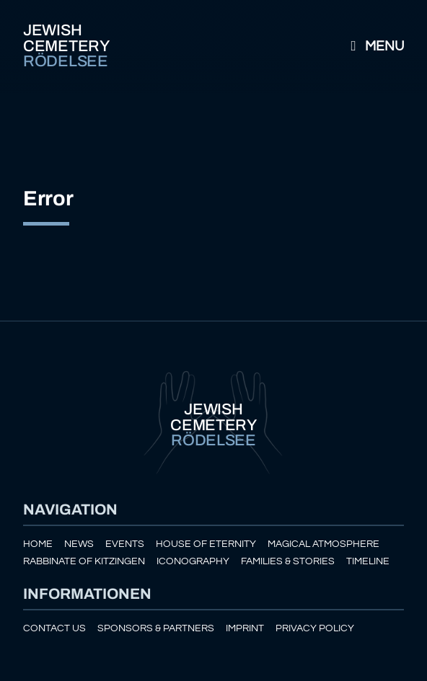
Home (38, 543)
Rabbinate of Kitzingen (84, 561)
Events (124, 543)
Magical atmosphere (323, 543)
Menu (374, 46)
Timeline (367, 561)
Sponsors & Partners (155, 628)
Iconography (193, 561)
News (79, 543)
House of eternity (206, 543)
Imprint (245, 628)
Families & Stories (288, 561)
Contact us (54, 628)
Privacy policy (315, 628)
